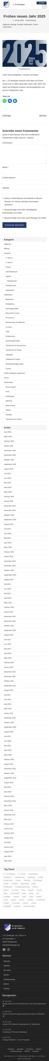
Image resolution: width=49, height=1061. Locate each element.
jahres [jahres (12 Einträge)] (6, 890)
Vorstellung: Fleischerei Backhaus (14, 1032)
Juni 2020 (7, 741)
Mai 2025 (7, 483)
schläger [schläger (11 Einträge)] (7, 897)
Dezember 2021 (10, 672)
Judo (7, 332)
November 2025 (10, 455)
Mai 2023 (7, 593)
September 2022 (10, 630)
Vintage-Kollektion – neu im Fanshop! (16, 1040)
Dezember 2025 (10, 450)
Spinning (9, 401)
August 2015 (8, 852)
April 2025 (7, 487)
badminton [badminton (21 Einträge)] (8, 877)
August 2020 (8, 732)
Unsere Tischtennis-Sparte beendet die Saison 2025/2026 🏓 (23, 1015)
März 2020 (8, 755)
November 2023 (10, 566)
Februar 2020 (9, 759)
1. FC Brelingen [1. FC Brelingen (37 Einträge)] (9, 874)
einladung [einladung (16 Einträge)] (31, 877)
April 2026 (7, 432)
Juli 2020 (7, 736)
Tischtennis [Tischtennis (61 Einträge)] (41, 900)
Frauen (8, 267)
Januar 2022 (8, 667)
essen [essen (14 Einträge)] (19, 880)
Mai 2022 (7, 649)
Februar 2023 (9, 607)
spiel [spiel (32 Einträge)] (31, 897)
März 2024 (8, 547)
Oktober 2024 (9, 515)
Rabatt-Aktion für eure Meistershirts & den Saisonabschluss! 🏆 (24, 1005)
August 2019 (8, 783)
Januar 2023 (8, 612)
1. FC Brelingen (19, 4)
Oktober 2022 (9, 626)
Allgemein (6, 24)
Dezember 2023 (10, 561)
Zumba (8, 369)
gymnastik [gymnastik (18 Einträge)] (25, 884)
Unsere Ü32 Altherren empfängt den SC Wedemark (21, 1024)
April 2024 (7, 543)
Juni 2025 (7, 478)
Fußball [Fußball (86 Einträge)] (15, 884)
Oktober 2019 (9, 773)
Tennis (35, 24)
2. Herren (9, 262)
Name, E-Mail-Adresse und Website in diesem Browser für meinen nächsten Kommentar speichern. (23, 201)
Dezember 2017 (10, 815)
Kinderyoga (10, 396)
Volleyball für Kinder (13, 359)
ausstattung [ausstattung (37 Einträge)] (33, 874)
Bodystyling (10, 304)
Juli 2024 (7, 529)
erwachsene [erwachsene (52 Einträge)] (8, 880)
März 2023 (8, 603)
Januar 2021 (8, 713)
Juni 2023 (7, 589)
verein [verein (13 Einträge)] (34, 903)
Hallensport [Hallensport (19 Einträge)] (8, 887)
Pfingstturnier (12, 281)
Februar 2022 (9, 663)
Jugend (8, 276)
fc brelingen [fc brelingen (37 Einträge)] (38, 880)
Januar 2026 (8, 446)
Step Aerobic (10, 405)
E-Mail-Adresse (9, 178)
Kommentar (7, 143)
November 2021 (10, 676)
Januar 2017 (8, 829)
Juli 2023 (7, 584)
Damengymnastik (12, 309)
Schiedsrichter (11, 285)
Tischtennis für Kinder (13, 350)
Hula (7, 392)
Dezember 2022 (10, 616)
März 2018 (8, 805)
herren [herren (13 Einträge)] (35, 887)
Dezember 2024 (10, 506)
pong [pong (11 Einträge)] (31, 893)
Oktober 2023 (9, 570)
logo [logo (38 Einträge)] (5, 893)
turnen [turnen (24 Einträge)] (26, 903)
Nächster (43, 115)
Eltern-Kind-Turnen (12, 313)
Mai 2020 (7, 746)
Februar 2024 (9, 552)
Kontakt (41, 3)
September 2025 (10, 464)
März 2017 (8, 819)
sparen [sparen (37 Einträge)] (16, 897)
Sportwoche (10, 290)
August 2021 (8, 690)
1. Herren (9, 258)
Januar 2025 (8, 501)
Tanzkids (9, 415)
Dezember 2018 (10, 801)
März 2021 (8, 709)
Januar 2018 (8, 810)
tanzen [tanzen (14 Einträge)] (14, 900)
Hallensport (28, 24)
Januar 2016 (8, 847)
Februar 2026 (9, 441)
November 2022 (10, 621)
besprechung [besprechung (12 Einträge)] (19, 877)
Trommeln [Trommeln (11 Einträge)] (16, 903)
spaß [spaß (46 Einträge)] (24, 897)
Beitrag (13, 24)
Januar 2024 (8, 556)
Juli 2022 (7, 640)
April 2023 (7, 598)
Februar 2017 (9, 824)
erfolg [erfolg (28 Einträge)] (41, 877)
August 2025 (8, 469)
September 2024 (10, 520)
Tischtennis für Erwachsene (16, 345)
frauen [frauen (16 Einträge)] (6, 884)
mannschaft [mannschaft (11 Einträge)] (15, 893)
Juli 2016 (7, 842)
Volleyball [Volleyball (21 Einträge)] (7, 906)
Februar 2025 (9, 497)
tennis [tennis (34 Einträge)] (22, 900)
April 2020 (7, 750)
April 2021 (7, 704)
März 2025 (8, 492)
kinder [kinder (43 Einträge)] (39, 890)
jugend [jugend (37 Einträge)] (31, 890)
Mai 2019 (7, 787)
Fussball (20, 24)
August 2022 (8, 635)
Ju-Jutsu (9, 327)
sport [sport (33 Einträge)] (6, 900)
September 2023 (10, 575)
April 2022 (7, 653)
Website (5, 188)
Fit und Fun (10, 318)
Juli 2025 (7, 473)
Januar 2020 (8, 764)
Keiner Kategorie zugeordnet (14, 373)
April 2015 (7, 856)
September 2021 (10, 686)
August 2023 (8, 580)
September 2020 (10, 727)
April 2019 (7, 792)
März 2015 (8, 861)
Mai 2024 (7, 538)
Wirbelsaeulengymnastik (14, 364)
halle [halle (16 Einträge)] (34, 884)
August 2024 (8, 524)
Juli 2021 (7, 695)
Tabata (8, 410)
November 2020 (10, 718)
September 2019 (10, 778)
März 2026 (8, 437)
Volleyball (9, 355)
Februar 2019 (9, 796)
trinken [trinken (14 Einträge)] (6, 903)
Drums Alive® (11, 387)
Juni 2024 (7, 533)
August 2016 (8, 838)
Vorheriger (6, 115)
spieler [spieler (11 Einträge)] (39, 897)
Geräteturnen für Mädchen (15, 322)
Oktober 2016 (9, 833)
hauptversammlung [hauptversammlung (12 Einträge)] (22, 887)
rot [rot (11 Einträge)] (38, 893)
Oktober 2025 (9, 460)
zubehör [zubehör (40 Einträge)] (17, 906)
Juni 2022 (7, 644)
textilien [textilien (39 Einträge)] (30, 900)
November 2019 (10, 769)
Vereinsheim (7, 27)
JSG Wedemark (11, 272)
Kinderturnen (10, 336)
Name (5, 167)
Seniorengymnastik (13, 341)
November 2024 (10, 510)
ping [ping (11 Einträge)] (24, 893)
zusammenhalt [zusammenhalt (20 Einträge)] (29, 906)
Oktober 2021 (9, 681)
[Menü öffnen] (45, 6)
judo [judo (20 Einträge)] (23, 890)
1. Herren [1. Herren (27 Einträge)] (22, 874)
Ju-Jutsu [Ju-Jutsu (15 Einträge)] (15, 890)
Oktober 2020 (9, 723)
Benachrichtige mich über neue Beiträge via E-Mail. (25, 218)
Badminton (9, 299)
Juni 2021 (7, 699)
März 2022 (8, 658)
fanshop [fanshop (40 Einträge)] (27, 880)
